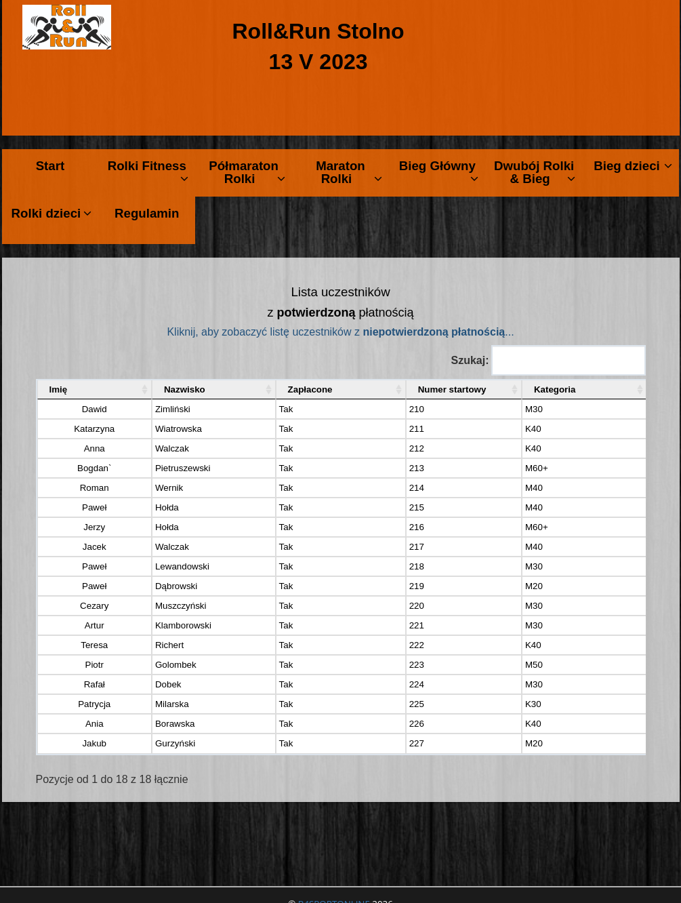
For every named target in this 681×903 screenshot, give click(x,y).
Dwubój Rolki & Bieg (534, 172)
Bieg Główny (439, 172)
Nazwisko (155, 389)
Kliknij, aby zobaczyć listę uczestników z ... (340, 332)
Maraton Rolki (348, 172)
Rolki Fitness (148, 172)
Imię (58, 389)
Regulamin (147, 213)
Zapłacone (274, 389)
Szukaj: (548, 360)
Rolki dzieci (51, 213)
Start (50, 166)
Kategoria (561, 389)
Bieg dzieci (633, 166)
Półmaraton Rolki (247, 172)
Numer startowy (409, 389)
